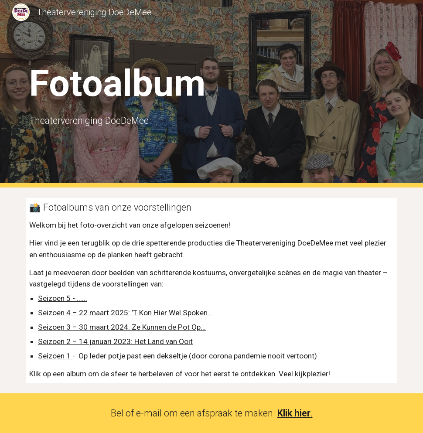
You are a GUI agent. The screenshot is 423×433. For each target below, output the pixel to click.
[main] (132, 93)
